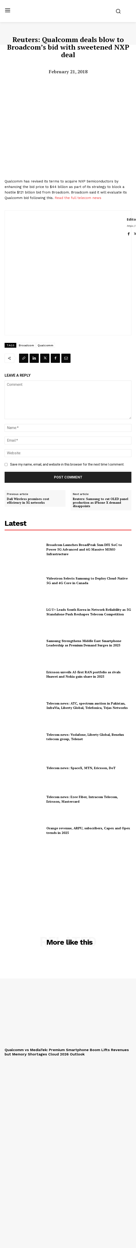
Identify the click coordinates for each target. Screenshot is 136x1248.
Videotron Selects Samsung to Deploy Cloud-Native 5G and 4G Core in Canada (87, 580)
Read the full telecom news (78, 198)
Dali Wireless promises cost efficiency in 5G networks (28, 500)
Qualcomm (45, 345)
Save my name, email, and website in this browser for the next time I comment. (67, 464)
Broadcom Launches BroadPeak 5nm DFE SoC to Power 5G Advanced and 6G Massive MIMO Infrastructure (84, 549)
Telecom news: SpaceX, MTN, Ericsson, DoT (81, 768)
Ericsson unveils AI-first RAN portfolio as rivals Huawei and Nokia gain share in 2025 (83, 674)
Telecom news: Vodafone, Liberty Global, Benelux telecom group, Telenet (85, 736)
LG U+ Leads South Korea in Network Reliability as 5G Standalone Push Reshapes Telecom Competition (88, 611)
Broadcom (26, 345)
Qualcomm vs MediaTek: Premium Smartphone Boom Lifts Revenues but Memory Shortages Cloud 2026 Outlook (67, 1052)
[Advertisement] (68, 880)
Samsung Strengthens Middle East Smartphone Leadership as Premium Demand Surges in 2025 (83, 643)
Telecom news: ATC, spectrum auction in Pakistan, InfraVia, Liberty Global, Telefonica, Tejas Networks (87, 705)
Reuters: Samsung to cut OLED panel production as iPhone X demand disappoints (100, 502)
